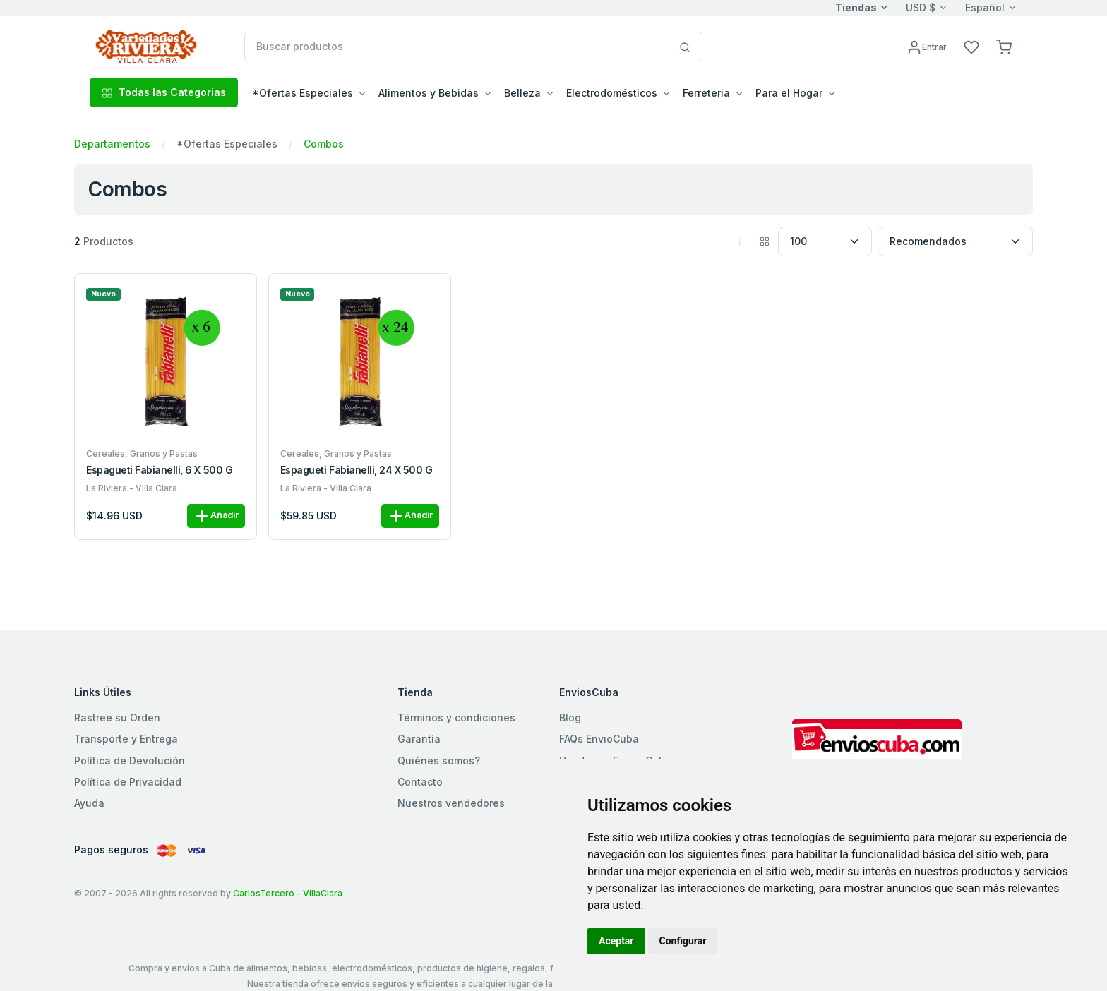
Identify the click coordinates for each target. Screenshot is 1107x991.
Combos (324, 144)
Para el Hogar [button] (788, 93)
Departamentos (112, 144)
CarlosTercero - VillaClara (287, 893)
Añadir (216, 515)
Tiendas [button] (856, 7)
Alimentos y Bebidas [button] (428, 93)
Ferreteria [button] (706, 93)
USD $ (920, 7)
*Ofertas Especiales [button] (302, 93)
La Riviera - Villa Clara (131, 488)
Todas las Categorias (164, 92)
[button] (1004, 46)
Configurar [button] (683, 941)
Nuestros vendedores (451, 803)
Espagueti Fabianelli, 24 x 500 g (356, 470)
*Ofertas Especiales (226, 144)
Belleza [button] (522, 93)
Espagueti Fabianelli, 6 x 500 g (159, 470)
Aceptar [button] (616, 941)
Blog (570, 717)
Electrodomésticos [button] (611, 93)
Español (985, 7)
